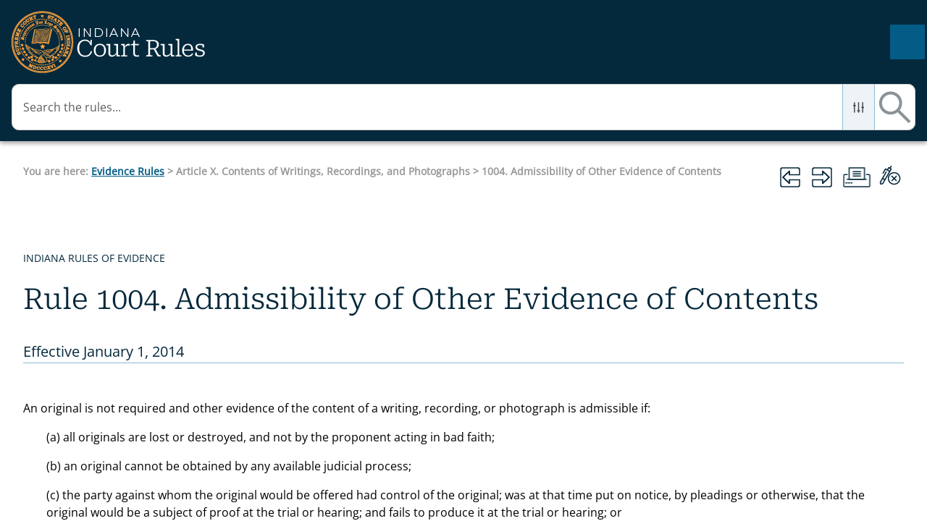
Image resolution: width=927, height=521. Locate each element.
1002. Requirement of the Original (114, 392)
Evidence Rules (371, 114)
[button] (837, 42)
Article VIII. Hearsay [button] (119, 151)
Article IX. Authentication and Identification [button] (119, 196)
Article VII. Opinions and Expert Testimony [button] (119, 108)
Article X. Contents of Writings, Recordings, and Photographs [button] (119, 267)
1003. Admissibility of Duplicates (112, 436)
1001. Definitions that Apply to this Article (109, 339)
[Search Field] (744, 42)
